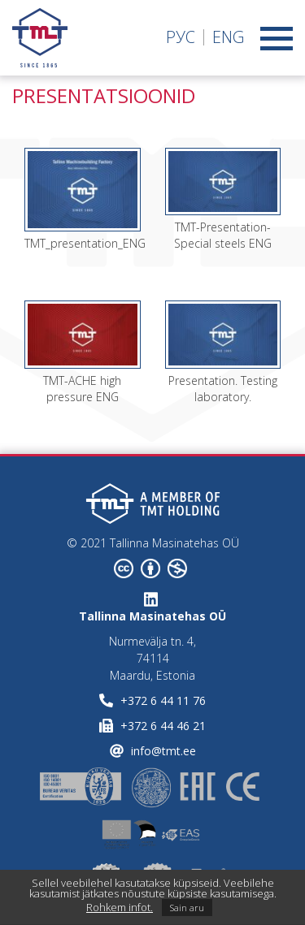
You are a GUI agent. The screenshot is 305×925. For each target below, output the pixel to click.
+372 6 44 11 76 (163, 700)
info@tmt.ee (163, 751)
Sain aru (187, 907)
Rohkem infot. (119, 907)
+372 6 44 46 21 (163, 725)
